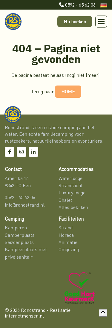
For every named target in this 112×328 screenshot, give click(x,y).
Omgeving (69, 249)
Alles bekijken (73, 207)
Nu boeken (75, 22)
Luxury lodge (72, 193)
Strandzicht (71, 185)
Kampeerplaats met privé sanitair (26, 253)
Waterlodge (70, 178)
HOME (68, 91)
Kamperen (16, 228)
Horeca (66, 235)
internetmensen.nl (24, 315)
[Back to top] (103, 312)
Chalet (65, 200)
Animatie (68, 242)
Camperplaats (20, 235)
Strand (66, 228)
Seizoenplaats (19, 242)
